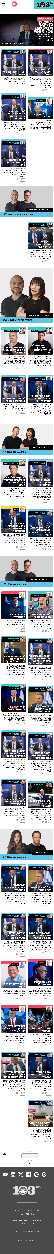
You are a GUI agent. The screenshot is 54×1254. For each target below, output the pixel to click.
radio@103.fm (27, 1214)
